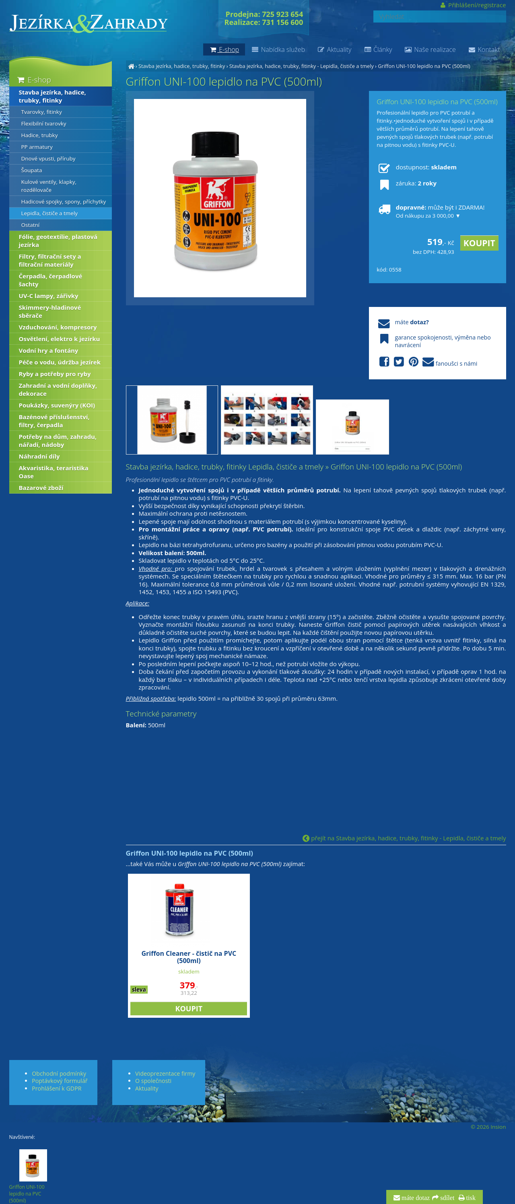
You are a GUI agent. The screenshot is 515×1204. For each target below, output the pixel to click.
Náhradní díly (39, 456)
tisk (470, 1198)
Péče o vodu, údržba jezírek (60, 362)
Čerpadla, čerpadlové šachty (50, 280)
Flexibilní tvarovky (43, 123)
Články (377, 49)
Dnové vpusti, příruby (48, 158)
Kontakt (484, 49)
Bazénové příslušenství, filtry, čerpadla (54, 421)
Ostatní (30, 224)
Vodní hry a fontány (48, 350)
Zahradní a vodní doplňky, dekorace (58, 389)
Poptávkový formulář (59, 1081)
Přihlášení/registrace (472, 5)
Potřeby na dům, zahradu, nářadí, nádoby (58, 440)
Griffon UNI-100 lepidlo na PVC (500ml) (424, 66)
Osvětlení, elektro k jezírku (59, 339)
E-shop (33, 79)
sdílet (446, 1198)
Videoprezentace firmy (165, 1073)
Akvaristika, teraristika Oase (54, 472)
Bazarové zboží (41, 488)
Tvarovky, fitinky (41, 111)
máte (402, 322)
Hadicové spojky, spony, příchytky (63, 201)
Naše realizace (430, 49)
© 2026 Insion (488, 1126)
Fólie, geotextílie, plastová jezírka (58, 241)
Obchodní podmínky (59, 1073)
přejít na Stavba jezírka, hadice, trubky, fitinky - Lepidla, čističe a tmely (404, 838)
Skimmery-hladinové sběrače (50, 311)
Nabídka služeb (278, 49)
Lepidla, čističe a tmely (49, 213)
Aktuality (334, 49)
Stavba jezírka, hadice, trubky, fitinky (181, 66)
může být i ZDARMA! (430, 211)
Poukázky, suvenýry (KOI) (57, 405)
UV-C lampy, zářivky (48, 296)
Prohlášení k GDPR (56, 1088)
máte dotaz (415, 1198)
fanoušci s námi (427, 362)
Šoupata (31, 170)
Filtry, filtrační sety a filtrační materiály (50, 260)
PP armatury (37, 146)
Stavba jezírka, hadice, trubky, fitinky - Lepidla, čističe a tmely (301, 66)
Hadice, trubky (39, 135)
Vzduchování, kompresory (58, 327)
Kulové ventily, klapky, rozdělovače (49, 185)
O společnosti (153, 1081)
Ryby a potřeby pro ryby (55, 374)
